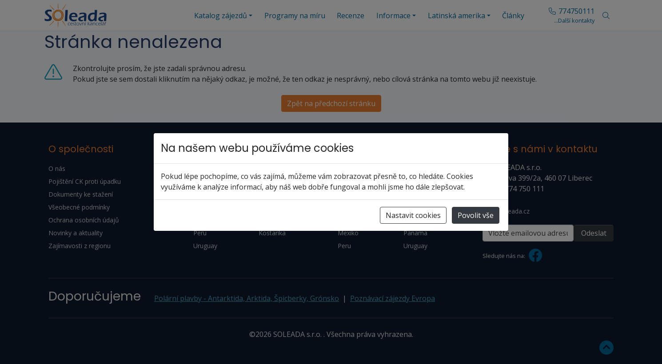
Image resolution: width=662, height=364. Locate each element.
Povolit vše (476, 215)
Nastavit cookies (413, 215)
